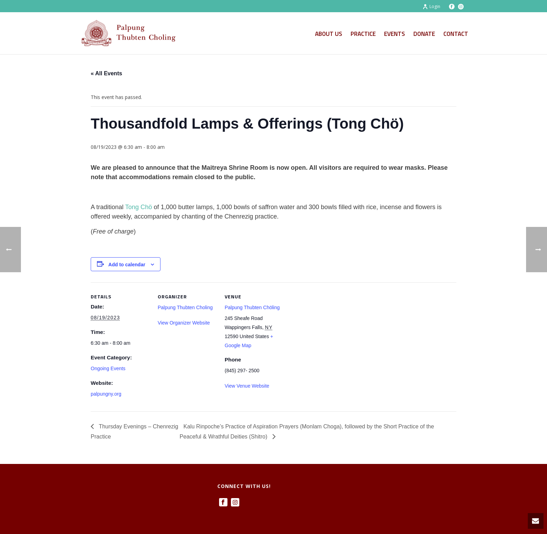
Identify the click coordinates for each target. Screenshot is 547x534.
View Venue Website (247, 386)
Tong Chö (138, 207)
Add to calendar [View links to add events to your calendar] (126, 264)
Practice (363, 33)
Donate (424, 33)
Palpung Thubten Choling (185, 307)
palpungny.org (106, 394)
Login (431, 6)
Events (394, 33)
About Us (328, 33)
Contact (455, 33)
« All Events (106, 73)
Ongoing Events (108, 368)
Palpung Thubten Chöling (252, 307)
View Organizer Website (184, 323)
